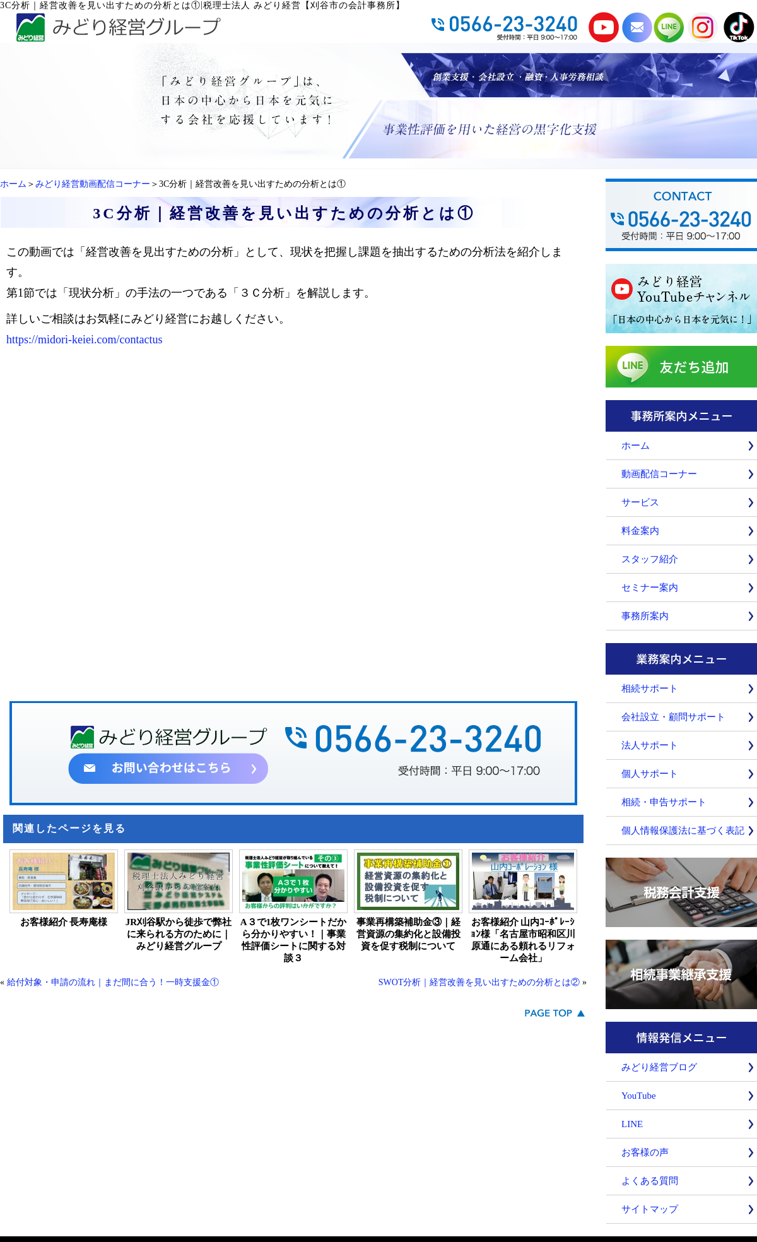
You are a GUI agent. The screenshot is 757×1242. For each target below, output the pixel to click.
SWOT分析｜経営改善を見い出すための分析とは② (479, 982)
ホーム (13, 184)
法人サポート (649, 745)
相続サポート (649, 688)
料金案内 (640, 531)
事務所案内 (645, 616)
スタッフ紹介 (649, 559)
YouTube (638, 1096)
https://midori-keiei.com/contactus (84, 339)
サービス (640, 502)
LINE (632, 1124)
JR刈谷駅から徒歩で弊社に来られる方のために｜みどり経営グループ (179, 934)
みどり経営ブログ (659, 1067)
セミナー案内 (649, 588)
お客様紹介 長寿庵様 (64, 922)
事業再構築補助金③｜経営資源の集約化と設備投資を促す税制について (408, 934)
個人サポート (649, 774)
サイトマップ (649, 1209)
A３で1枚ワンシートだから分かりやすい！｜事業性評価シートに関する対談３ (293, 940)
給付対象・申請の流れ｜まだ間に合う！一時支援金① (113, 982)
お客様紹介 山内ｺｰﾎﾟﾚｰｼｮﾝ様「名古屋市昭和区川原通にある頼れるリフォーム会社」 (523, 940)
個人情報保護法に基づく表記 (682, 830)
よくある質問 (649, 1181)
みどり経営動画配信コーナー (92, 184)
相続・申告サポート (664, 802)
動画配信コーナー (659, 474)
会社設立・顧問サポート (673, 717)
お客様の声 (645, 1152)
